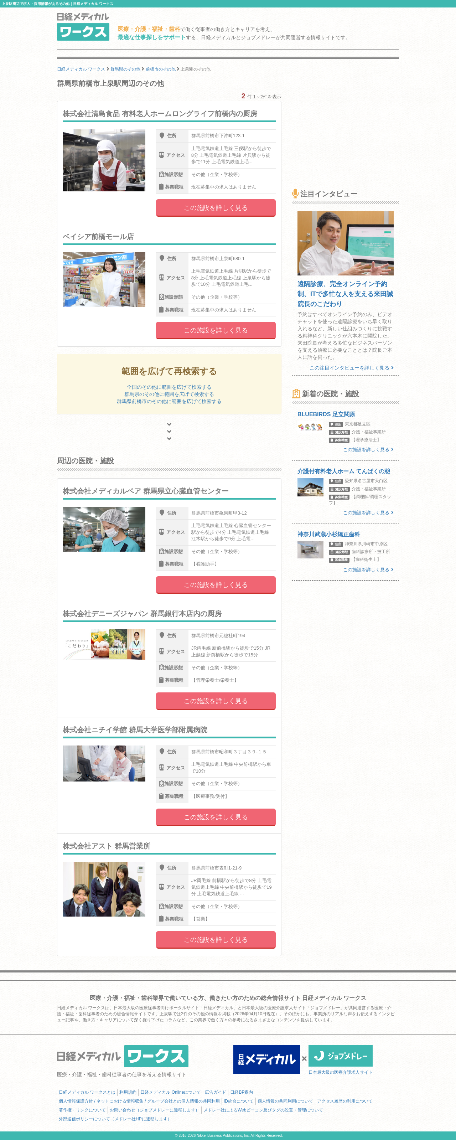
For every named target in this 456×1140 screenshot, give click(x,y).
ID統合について (239, 1101)
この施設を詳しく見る (216, 207)
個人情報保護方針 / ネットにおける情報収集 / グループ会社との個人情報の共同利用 (139, 1101)
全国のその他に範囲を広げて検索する (169, 387)
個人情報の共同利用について (285, 1101)
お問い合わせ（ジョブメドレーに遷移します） (155, 1110)
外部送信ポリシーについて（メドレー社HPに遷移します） (115, 1118)
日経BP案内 (241, 1092)
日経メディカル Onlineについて (170, 1092)
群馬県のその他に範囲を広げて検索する (169, 394)
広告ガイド (215, 1092)
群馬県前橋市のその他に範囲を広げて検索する (169, 401)
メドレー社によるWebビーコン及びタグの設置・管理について (263, 1110)
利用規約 (127, 1092)
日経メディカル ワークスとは (87, 1092)
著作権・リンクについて (82, 1110)
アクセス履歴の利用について (345, 1101)
